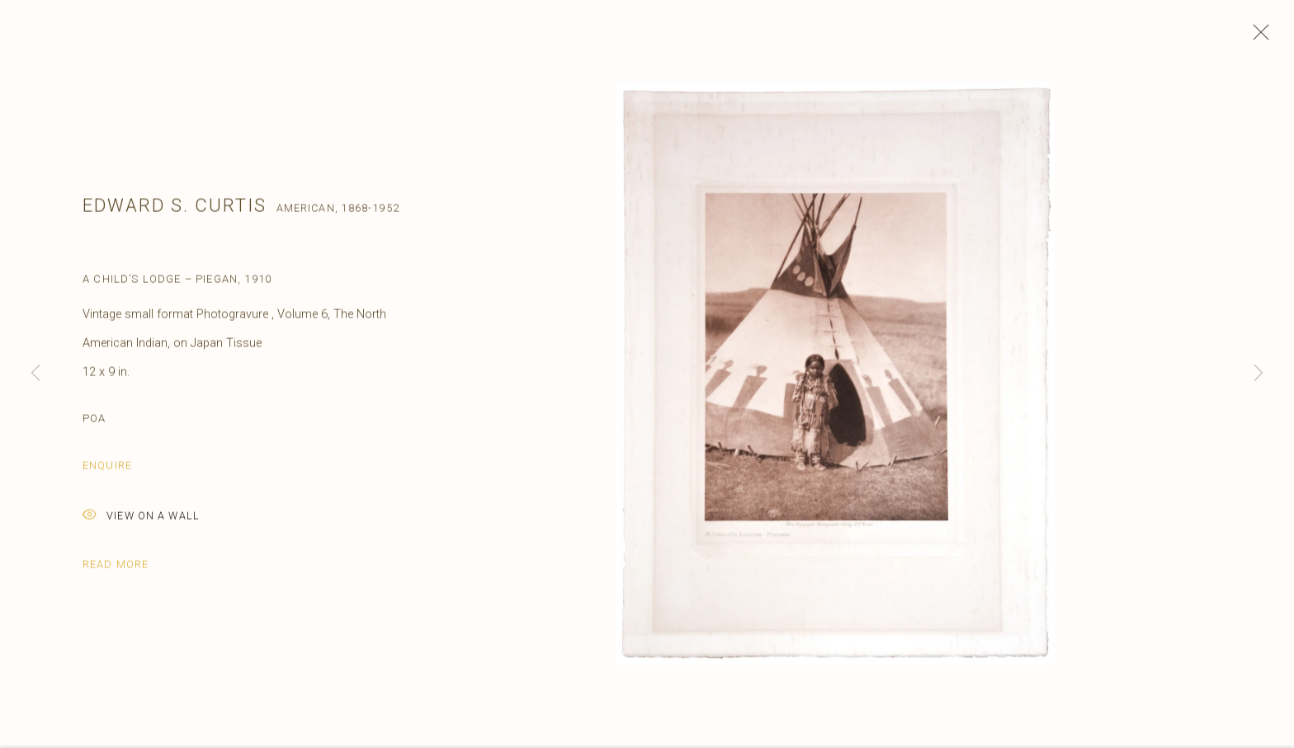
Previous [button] (35, 374)
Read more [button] (116, 569)
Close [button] (1256, 37)
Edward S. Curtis (175, 211)
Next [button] (1258, 374)
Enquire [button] (107, 470)
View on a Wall (141, 522)
